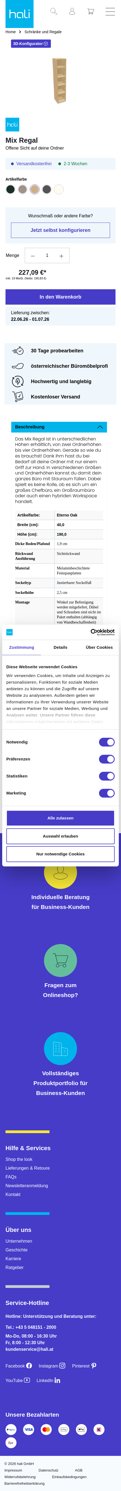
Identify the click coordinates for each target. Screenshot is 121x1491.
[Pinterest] (84, 1366)
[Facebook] (19, 1366)
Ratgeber (15, 1267)
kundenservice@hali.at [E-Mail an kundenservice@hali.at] (29, 1349)
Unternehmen (19, 1241)
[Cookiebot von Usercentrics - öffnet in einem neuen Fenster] (91, 632)
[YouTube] (18, 1380)
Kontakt (13, 1194)
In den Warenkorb (60, 297)
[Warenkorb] (92, 12)
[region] (60, 82)
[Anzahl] (47, 255)
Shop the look (19, 1159)
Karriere (13, 1258)
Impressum (13, 1470)
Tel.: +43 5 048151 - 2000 (31, 1327)
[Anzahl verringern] (33, 255)
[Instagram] (52, 1366)
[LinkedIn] (49, 1380)
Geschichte (17, 1250)
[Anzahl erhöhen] (62, 255)
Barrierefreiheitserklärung (24, 1483)
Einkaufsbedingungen (69, 1477)
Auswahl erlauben (60, 836)
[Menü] (111, 12)
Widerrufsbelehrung (19, 1477)
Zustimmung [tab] (21, 647)
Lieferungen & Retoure (28, 1168)
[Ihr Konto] (74, 12)
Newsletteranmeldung (27, 1185)
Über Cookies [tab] (99, 647)
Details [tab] (60, 647)
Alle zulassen (60, 818)
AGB (78, 1470)
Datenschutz (48, 1470)
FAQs (11, 1177)
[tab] (59, 427)
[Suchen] (56, 12)
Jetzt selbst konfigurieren (60, 230)
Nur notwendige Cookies (60, 854)
